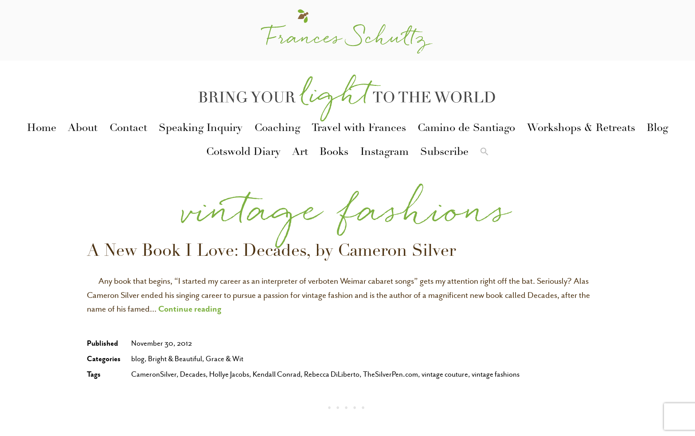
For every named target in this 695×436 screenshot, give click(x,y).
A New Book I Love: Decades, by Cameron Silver (271, 252)
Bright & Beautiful (175, 359)
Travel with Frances (359, 128)
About (83, 128)
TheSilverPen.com (390, 374)
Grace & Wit (224, 359)
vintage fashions (495, 374)
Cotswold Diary (243, 152)
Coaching (277, 128)
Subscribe (444, 152)
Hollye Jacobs (229, 374)
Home (41, 128)
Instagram (384, 152)
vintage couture (445, 374)
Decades (193, 374)
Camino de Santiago (466, 128)
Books (334, 152)
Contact (128, 128)
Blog (657, 128)
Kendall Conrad (277, 374)
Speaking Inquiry (200, 128)
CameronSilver (153, 374)
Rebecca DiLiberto (331, 374)
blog (137, 359)
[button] (484, 153)
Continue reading (190, 308)
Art (300, 152)
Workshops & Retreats (581, 128)
